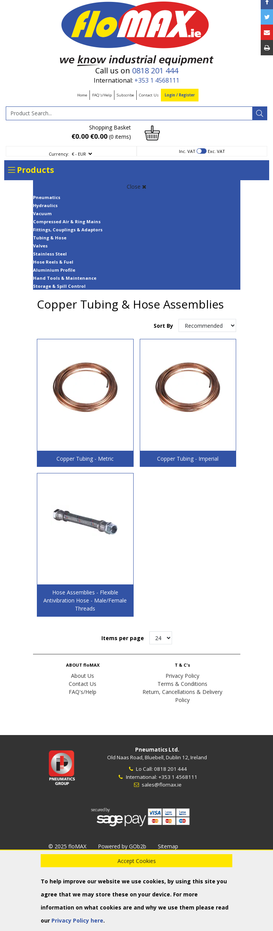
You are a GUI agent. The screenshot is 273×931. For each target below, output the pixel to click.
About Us (82, 675)
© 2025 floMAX (67, 846)
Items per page (122, 638)
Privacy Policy (182, 675)
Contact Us (149, 95)
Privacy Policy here (77, 920)
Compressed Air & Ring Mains (67, 221)
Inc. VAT (187, 151)
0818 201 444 (155, 70)
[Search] (259, 113)
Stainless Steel (50, 254)
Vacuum (42, 213)
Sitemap (168, 846)
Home (82, 95)
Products (31, 169)
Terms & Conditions (182, 683)
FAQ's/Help (102, 95)
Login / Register (180, 95)
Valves (40, 246)
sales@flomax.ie (157, 784)
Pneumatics (46, 197)
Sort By (164, 325)
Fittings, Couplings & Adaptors (68, 229)
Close (136, 186)
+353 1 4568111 (156, 80)
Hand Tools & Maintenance (64, 278)
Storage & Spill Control (59, 286)
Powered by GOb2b (122, 846)
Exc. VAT (216, 151)
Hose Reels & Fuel (53, 262)
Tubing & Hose (49, 238)
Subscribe (125, 95)
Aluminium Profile (54, 270)
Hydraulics (45, 205)
